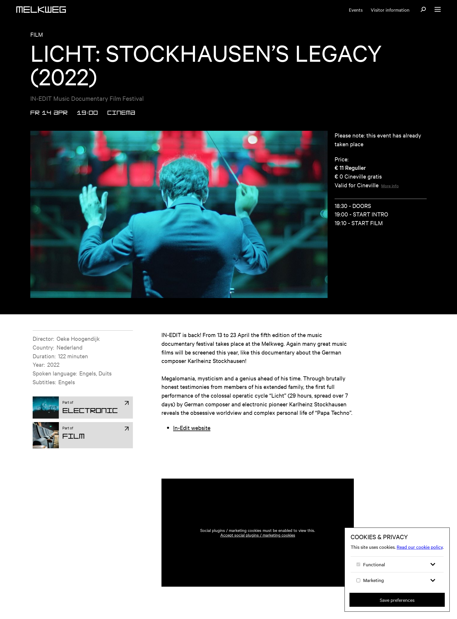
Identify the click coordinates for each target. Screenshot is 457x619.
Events (356, 9)
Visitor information (390, 9)
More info (390, 185)
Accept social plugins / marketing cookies (257, 534)
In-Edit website (191, 427)
